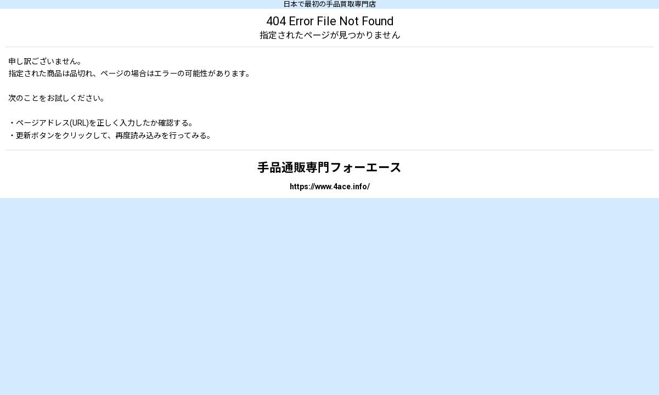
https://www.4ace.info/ (330, 186)
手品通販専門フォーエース (329, 167)
